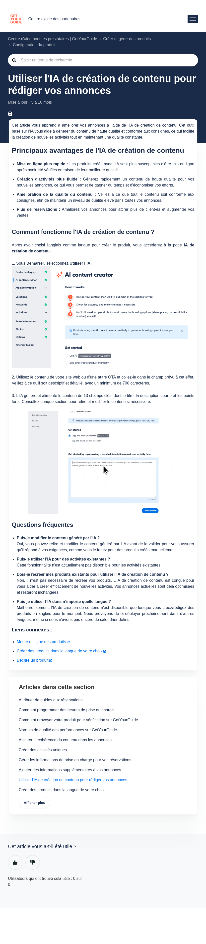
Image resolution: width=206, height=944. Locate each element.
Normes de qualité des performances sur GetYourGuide (68, 730)
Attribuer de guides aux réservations (50, 700)
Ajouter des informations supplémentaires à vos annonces (70, 770)
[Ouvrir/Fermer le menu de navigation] (193, 19)
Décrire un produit (32, 660)
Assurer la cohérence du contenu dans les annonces (65, 740)
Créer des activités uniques (43, 750)
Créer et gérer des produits (127, 39)
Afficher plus (34, 803)
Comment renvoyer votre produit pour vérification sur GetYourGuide (78, 720)
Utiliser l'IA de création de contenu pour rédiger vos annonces (73, 780)
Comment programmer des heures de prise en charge (66, 710)
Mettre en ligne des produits (41, 642)
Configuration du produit (34, 45)
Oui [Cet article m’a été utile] (15, 863)
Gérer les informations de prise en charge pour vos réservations (75, 760)
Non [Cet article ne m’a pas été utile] (32, 863)
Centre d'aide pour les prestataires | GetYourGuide (52, 39)
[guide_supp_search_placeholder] (103, 60)
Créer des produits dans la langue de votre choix (59, 651)
